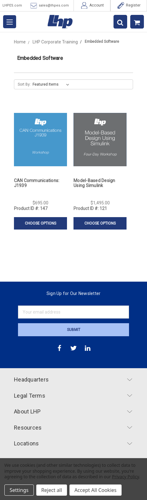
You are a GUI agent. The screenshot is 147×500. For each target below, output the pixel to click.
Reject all (51, 490)
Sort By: (24, 84)
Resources (73, 427)
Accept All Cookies (95, 490)
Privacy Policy (125, 477)
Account (92, 5)
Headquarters (73, 379)
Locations (73, 443)
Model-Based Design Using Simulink (94, 183)
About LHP (73, 411)
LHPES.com (12, 5)
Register (129, 5)
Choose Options (40, 223)
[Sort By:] (52, 84)
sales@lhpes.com (49, 5)
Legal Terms (73, 395)
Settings (19, 490)
